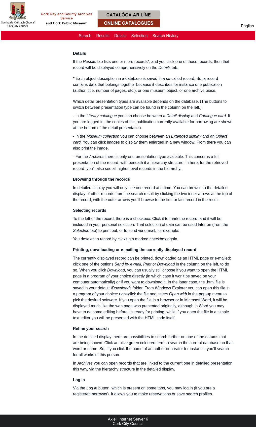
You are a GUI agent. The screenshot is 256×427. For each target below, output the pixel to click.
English (247, 26)
